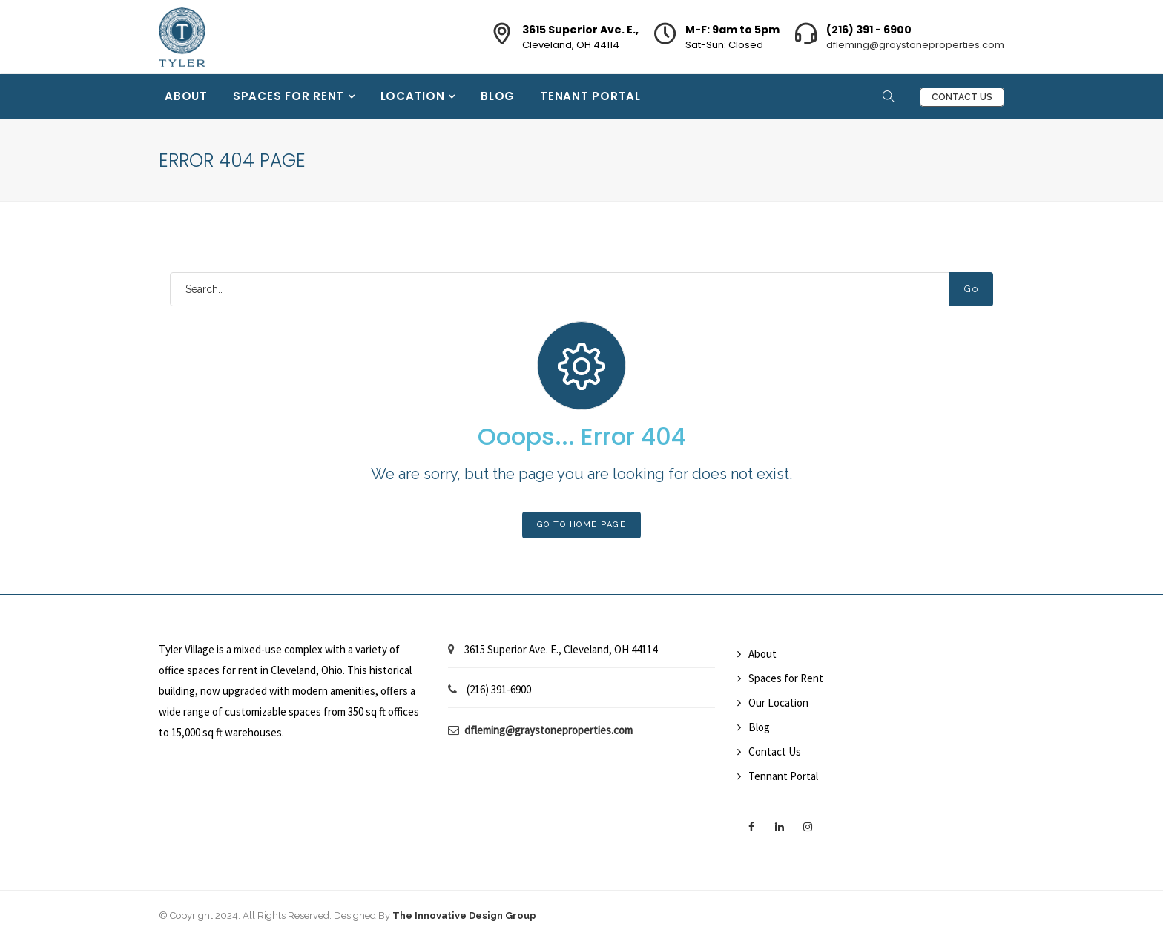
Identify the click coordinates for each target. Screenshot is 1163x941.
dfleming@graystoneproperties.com (915, 45)
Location (414, 96)
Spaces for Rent (290, 96)
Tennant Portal (783, 776)
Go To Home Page (582, 524)
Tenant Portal (590, 96)
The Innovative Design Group (464, 915)
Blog (498, 96)
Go (971, 288)
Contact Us (962, 97)
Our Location (778, 703)
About (186, 96)
